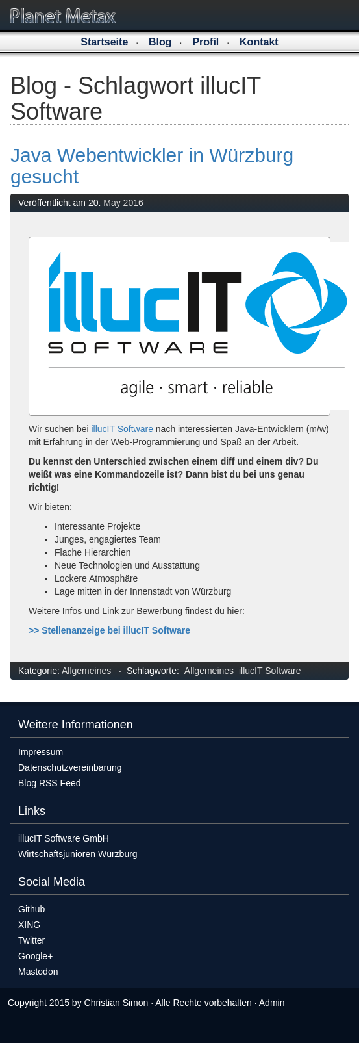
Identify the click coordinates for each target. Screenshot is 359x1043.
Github (31, 909)
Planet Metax (63, 15)
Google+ (35, 956)
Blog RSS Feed (49, 783)
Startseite (104, 41)
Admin (272, 1003)
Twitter (31, 940)
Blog (160, 41)
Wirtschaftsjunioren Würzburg (78, 854)
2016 (133, 203)
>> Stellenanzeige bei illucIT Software (109, 630)
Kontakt (259, 41)
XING (29, 925)
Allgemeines (86, 670)
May (111, 203)
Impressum (40, 752)
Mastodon (38, 971)
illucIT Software (122, 429)
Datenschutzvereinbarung (70, 767)
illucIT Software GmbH (63, 838)
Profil (205, 41)
